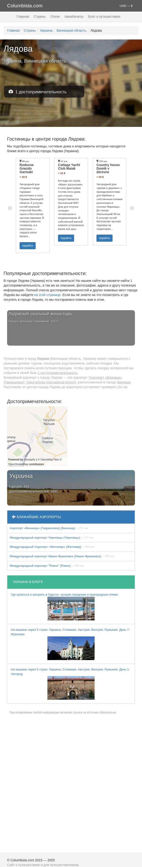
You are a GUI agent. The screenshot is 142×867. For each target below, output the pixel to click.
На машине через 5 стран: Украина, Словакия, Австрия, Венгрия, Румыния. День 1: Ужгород (70, 684)
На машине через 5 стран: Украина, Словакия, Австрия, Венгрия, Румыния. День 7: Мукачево (70, 644)
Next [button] (132, 208)
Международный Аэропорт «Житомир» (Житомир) (52, 547)
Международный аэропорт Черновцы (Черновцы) (52, 537)
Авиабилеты (74, 16)
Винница (123, 382)
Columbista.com (25, 5)
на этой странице (47, 295)
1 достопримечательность (38, 91)
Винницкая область (71, 30)
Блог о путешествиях (104, 16)
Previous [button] (10, 208)
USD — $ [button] (126, 6)
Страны (40, 16)
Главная (23, 16)
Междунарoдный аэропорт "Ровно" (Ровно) (47, 565)
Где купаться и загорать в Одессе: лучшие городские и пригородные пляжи (64, 607)
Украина (46, 30)
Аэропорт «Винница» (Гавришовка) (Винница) (49, 528)
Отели (55, 16)
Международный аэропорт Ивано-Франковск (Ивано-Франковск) (62, 556)
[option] (33, 205)
